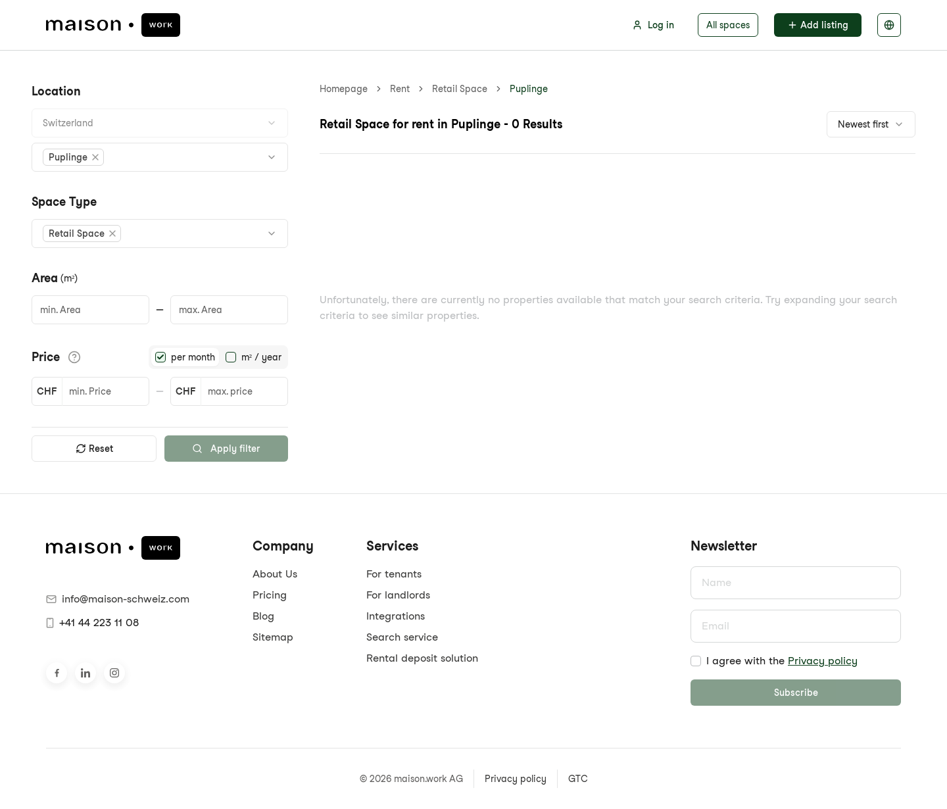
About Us (275, 574)
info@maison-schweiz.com (117, 599)
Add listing (817, 25)
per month (193, 357)
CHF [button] (47, 391)
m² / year (261, 357)
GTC (578, 778)
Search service (402, 637)
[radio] (160, 357)
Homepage (344, 89)
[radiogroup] (218, 357)
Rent (400, 89)
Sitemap (273, 637)
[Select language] (889, 25)
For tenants (394, 574)
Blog (263, 616)
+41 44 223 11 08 (92, 622)
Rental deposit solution (422, 658)
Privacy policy (823, 660)
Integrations (395, 616)
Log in (653, 25)
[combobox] (160, 123)
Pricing (270, 595)
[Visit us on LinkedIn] (85, 672)
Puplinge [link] (529, 89)
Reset (94, 448)
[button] (73, 157)
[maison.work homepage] (113, 25)
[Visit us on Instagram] (114, 672)
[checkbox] (696, 661)
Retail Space (459, 89)
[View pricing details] (74, 357)
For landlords (398, 595)
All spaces (728, 25)
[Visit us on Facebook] (56, 672)
